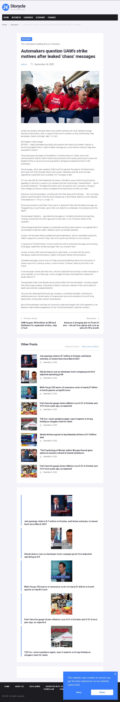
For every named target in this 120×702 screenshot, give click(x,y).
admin (24, 64)
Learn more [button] (74, 684)
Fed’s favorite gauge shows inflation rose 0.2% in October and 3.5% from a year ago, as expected (60, 620)
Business (14, 25)
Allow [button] (102, 692)
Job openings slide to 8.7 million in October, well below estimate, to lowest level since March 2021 (61, 522)
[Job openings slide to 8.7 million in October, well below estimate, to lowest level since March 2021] (61, 506)
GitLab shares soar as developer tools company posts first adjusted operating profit (58, 555)
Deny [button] (79, 692)
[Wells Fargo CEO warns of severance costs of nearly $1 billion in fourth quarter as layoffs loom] (61, 571)
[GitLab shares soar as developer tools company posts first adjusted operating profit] (61, 539)
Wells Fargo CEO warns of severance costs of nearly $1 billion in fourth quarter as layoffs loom (59, 588)
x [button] (115, 673)
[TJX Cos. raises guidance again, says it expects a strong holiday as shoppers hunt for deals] (61, 637)
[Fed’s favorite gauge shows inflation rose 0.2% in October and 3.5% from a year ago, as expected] (61, 604)
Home (4, 25)
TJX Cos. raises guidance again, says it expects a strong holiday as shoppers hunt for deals (57, 653)
